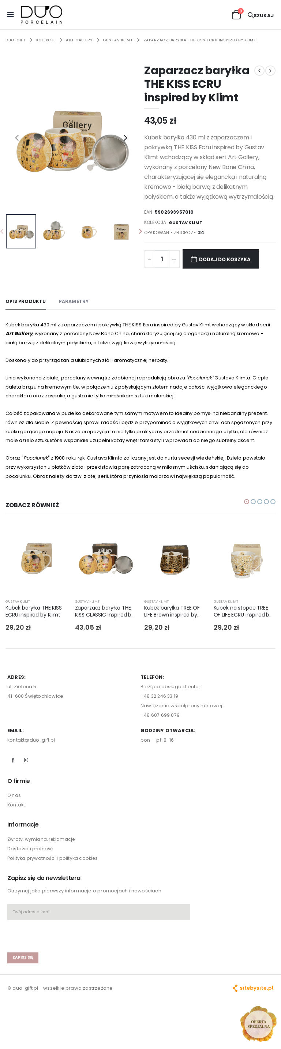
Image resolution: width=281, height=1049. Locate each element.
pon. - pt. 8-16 (157, 770)
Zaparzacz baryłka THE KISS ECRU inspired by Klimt (199, 40)
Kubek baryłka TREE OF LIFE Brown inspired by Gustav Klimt (173, 642)
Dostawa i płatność (30, 879)
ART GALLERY (79, 40)
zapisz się (23, 989)
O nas (14, 826)
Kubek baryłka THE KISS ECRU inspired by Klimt (35, 642)
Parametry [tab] (76, 301)
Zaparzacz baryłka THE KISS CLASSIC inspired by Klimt (105, 642)
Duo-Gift (15, 40)
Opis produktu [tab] (26, 301)
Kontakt (16, 835)
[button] (236, 14)
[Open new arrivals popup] (258, 1024)
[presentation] (17, 138)
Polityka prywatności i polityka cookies (54, 888)
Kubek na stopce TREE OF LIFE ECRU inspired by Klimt (244, 642)
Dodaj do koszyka (226, 258)
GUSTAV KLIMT (118, 40)
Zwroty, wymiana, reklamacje (43, 869)
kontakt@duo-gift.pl (31, 770)
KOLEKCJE (46, 40)
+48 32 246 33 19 (160, 726)
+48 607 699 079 (160, 745)
